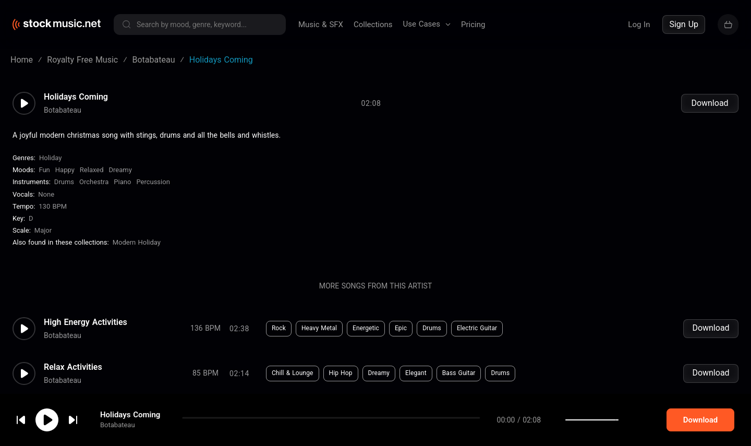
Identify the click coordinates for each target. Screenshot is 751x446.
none (46, 194)
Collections (373, 24)
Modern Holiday (137, 242)
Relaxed (92, 170)
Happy (65, 170)
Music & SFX (320, 24)
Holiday (50, 158)
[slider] (633, 430)
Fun (44, 170)
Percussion (152, 182)
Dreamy (120, 170)
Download (709, 103)
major (43, 230)
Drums (64, 182)
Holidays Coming (130, 425)
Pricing (473, 24)
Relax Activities (73, 367)
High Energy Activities (85, 322)
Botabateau (117, 435)
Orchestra (93, 182)
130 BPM (53, 206)
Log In (639, 24)
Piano (122, 182)
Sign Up (683, 24)
